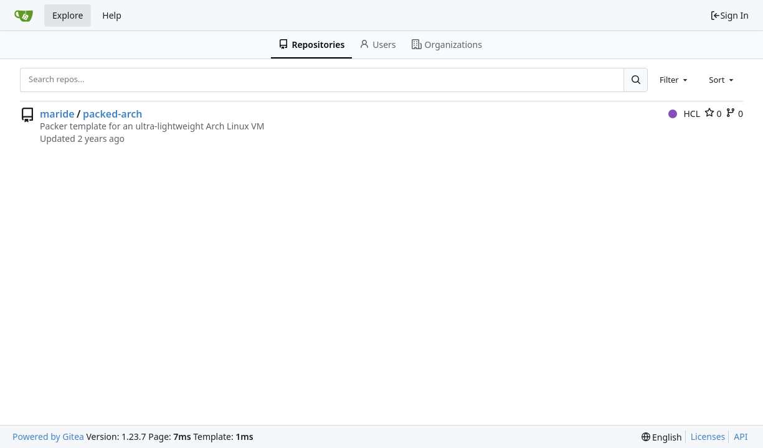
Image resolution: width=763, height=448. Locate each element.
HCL (684, 113)
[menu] (662, 437)
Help (111, 15)
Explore (67, 15)
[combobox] (674, 79)
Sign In (729, 15)
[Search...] (635, 79)
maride (57, 114)
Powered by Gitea (48, 436)
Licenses (708, 436)
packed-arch (113, 114)
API (740, 436)
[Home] (23, 15)
